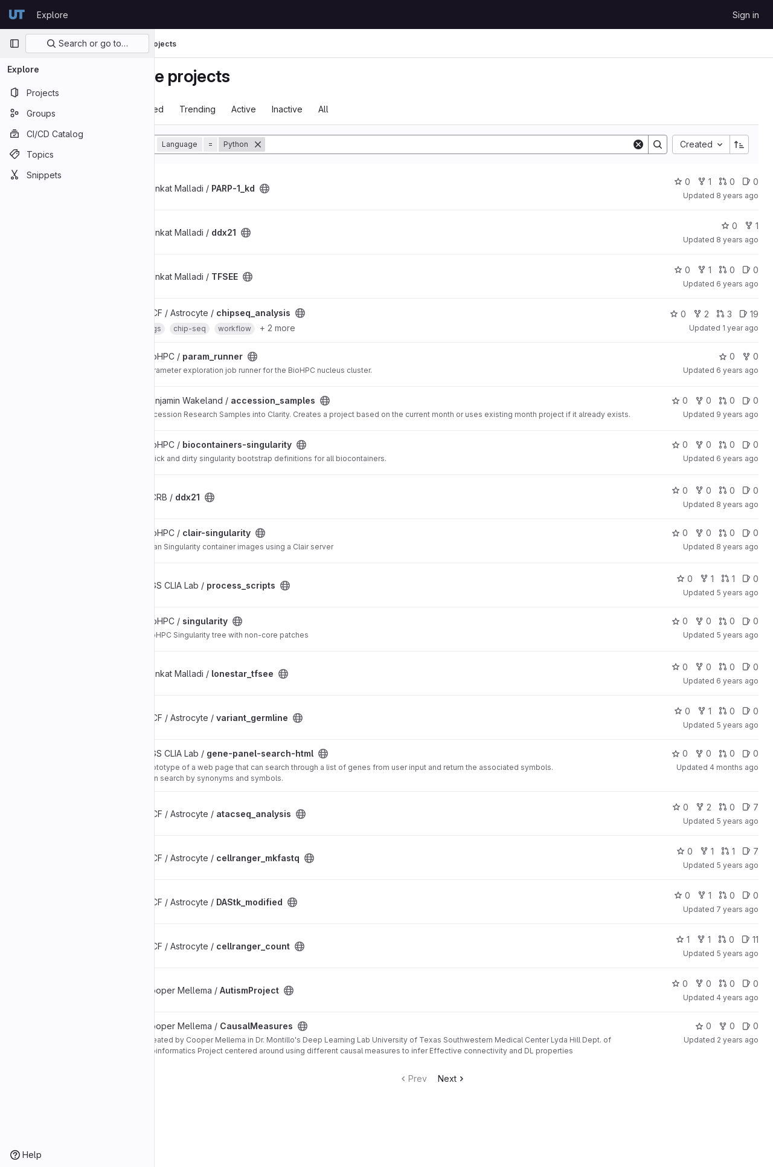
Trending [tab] (261, 109)
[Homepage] (17, 14)
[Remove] (321, 144)
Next (483, 1086)
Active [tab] (307, 109)
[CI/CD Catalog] (77, 133)
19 (749, 314)
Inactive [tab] (350, 109)
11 (750, 947)
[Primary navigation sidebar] (14, 43)
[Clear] (638, 144)
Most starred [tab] (202, 109)
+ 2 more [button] (341, 328)
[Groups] (77, 113)
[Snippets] (77, 174)
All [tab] (387, 109)
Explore (52, 15)
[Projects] (77, 92)
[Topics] (77, 154)
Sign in (746, 15)
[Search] (480, 144)
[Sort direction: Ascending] (739, 144)
